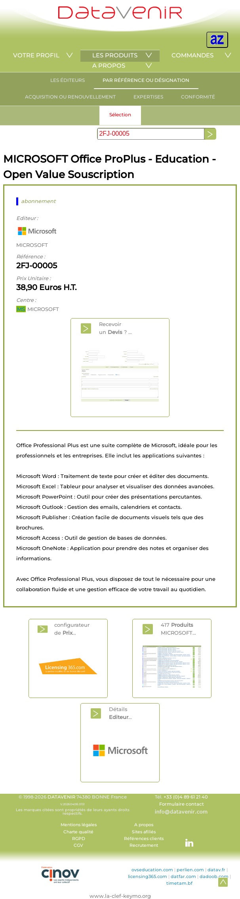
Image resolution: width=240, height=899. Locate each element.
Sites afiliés (144, 832)
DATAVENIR (61, 797)
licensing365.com (147, 876)
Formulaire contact (181, 804)
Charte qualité (78, 832)
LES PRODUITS (114, 55)
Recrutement (144, 845)
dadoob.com (214, 876)
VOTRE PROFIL (36, 55)
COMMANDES (192, 55)
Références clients (144, 838)
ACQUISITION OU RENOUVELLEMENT (70, 97)
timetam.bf (179, 883)
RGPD (78, 838)
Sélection (120, 115)
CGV (78, 845)
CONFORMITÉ (198, 97)
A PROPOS (108, 65)
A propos (143, 824)
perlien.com (190, 869)
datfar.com (183, 876)
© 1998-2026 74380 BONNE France (72, 805)
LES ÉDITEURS (67, 80)
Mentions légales (79, 824)
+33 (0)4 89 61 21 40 (186, 797)
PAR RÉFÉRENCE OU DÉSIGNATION (146, 80)
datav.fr (216, 869)
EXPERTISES (148, 97)
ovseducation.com (152, 869)
